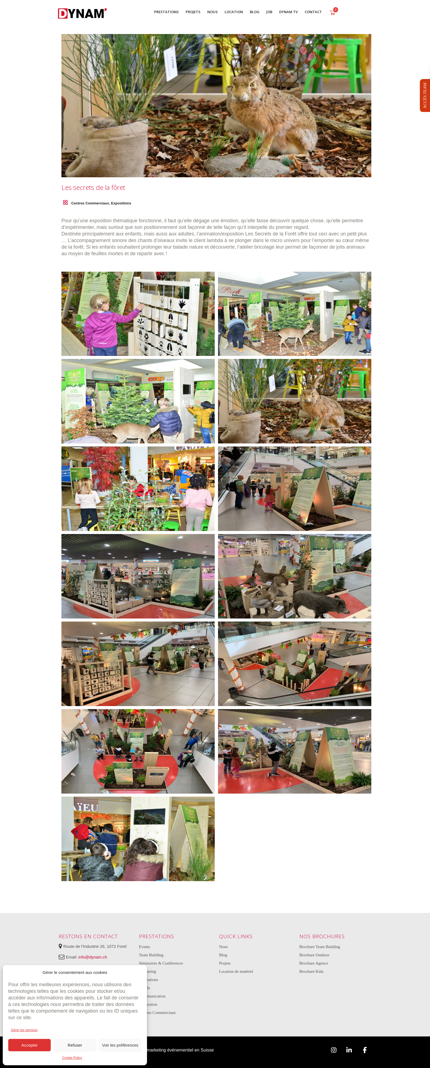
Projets (225, 963)
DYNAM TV (288, 11)
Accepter (29, 1045)
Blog (223, 955)
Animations (148, 979)
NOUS (212, 11)
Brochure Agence (313, 963)
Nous (223, 947)
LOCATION (234, 11)
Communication (152, 996)
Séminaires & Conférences (161, 963)
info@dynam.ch (92, 957)
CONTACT (313, 11)
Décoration (148, 1004)
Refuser (75, 1045)
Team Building (151, 955)
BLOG (254, 11)
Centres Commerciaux (90, 203)
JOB (269, 11)
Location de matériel (236, 971)
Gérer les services (24, 1030)
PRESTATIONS (166, 11)
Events (144, 947)
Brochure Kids (311, 971)
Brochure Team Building (319, 947)
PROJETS (193, 11)
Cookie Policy (72, 1058)
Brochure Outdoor (314, 955)
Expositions (121, 203)
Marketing (147, 971)
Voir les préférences (120, 1045)
